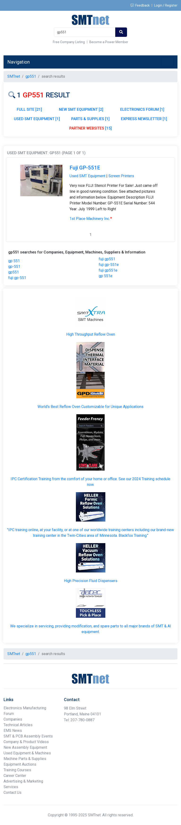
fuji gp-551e (109, 264)
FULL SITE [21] (29, 109)
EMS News (13, 730)
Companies (13, 719)
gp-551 (14, 266)
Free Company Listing (69, 42)
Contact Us (12, 792)
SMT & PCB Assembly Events (28, 736)
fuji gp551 (107, 259)
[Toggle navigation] (167, 62)
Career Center (15, 775)
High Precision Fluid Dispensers (90, 581)
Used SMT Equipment (87, 176)
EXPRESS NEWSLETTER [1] (144, 119)
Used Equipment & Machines (27, 753)
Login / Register (165, 5)
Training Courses (17, 770)
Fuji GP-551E (85, 168)
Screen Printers (121, 176)
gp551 (13, 272)
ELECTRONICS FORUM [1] (142, 109)
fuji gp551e (108, 270)
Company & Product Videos (26, 742)
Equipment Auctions (20, 764)
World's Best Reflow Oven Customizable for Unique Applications (90, 406)
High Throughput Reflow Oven (90, 334)
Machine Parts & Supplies (25, 758)
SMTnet (13, 76)
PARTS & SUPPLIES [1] (90, 119)
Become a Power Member (108, 42)
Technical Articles (18, 725)
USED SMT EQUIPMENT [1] (37, 119)
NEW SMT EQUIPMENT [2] (81, 109)
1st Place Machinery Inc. (91, 218)
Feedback (140, 5)
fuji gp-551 (17, 278)
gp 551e (105, 276)
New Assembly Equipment (25, 747)
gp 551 (14, 261)
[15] (90, 128)
